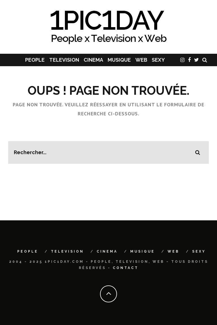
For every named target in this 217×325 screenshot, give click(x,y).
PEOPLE (35, 60)
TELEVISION (64, 60)
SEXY (158, 60)
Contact (125, 268)
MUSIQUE (119, 60)
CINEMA (93, 60)
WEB (141, 60)
